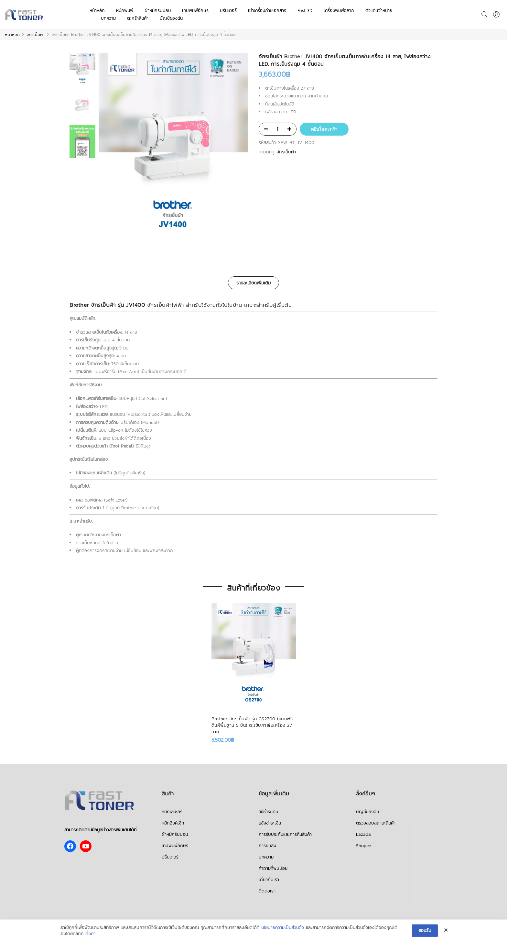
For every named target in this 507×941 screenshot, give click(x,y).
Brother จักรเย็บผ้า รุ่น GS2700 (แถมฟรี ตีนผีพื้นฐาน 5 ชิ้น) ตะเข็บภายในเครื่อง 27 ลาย (252, 725)
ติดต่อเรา (267, 891)
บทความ (108, 18)
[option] (173, 148)
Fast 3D (304, 10)
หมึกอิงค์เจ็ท (173, 823)
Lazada (363, 834)
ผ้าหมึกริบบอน (158, 10)
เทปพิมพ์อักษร (195, 10)
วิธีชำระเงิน (268, 811)
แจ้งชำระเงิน (270, 823)
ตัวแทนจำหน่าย (378, 10)
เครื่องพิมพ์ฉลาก (339, 10)
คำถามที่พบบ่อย (273, 868)
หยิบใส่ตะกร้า (324, 129)
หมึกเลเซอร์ (172, 811)
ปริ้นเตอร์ (228, 10)
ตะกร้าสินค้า (137, 18)
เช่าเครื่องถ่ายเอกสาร (267, 10)
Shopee (363, 845)
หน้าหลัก (97, 10)
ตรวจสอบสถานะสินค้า (375, 823)
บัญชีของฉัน (171, 18)
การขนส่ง (267, 845)
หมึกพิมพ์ (124, 10)
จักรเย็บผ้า (36, 34)
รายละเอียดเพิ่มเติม (253, 283)
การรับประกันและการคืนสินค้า (285, 834)
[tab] (253, 282)
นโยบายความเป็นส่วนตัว (282, 933)
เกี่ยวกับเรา (269, 879)
